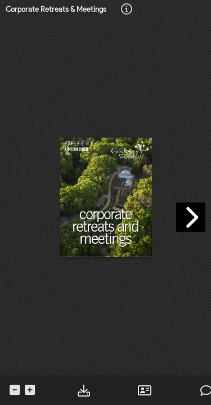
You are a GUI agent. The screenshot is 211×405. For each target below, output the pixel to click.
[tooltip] (126, 9)
